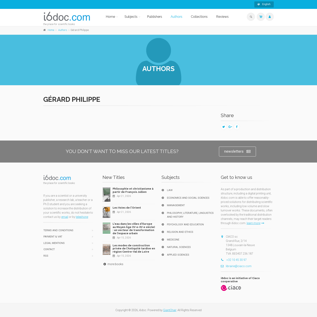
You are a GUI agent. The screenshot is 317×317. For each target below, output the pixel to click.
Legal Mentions (54, 243)
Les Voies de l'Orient (127, 207)
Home (110, 17)
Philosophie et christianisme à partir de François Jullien (133, 190)
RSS (45, 255)
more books (112, 264)
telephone (82, 216)
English (264, 4)
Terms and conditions (58, 230)
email (64, 216)
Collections (199, 17)
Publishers (154, 17)
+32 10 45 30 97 (234, 259)
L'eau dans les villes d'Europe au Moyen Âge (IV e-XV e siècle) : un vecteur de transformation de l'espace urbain (134, 228)
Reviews (222, 17)
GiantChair (169, 310)
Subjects (131, 17)
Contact (49, 249)
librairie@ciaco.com (236, 266)
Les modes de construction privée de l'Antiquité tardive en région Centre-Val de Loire (134, 248)
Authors (176, 17)
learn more (255, 223)
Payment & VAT (52, 236)
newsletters (237, 151)
